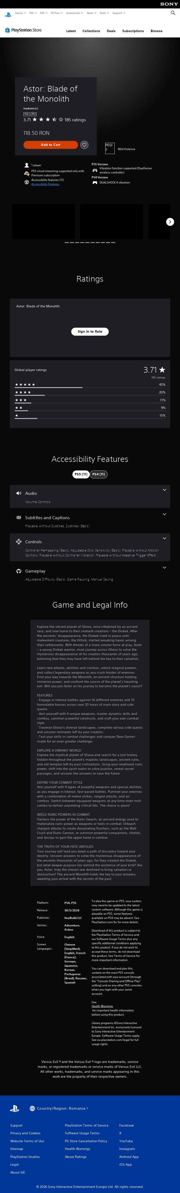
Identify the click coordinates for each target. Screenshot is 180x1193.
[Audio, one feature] (90, 492)
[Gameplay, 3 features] (90, 569)
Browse (156, 26)
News (90, 13)
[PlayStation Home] (8, 13)
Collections (91, 26)
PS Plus (55, 13)
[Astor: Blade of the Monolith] (43, 217)
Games (19, 13)
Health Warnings (102, 1002)
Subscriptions (133, 26)
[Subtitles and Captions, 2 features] (90, 516)
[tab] (81, 470)
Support (117, 13)
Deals (111, 26)
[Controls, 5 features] (90, 543)
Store (103, 13)
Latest (71, 26)
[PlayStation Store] (24, 25)
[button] (45, 180)
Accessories (73, 13)
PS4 (42, 13)
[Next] (170, 217)
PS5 (31, 13)
